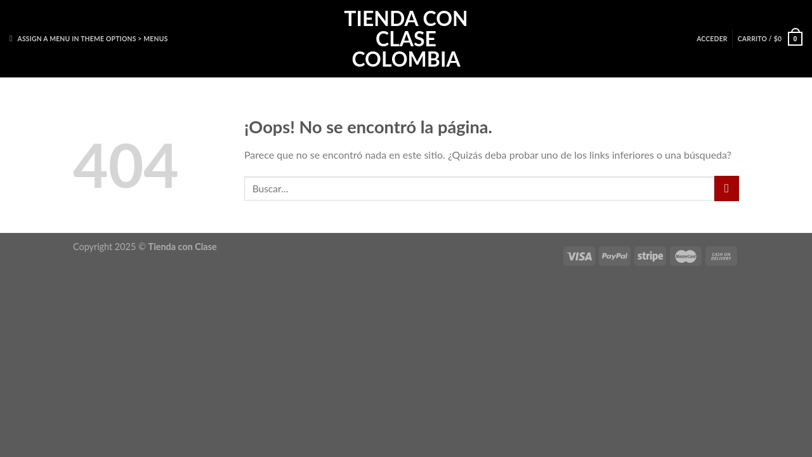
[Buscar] (13, 39)
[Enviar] (726, 188)
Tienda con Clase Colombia (406, 38)
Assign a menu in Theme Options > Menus (92, 39)
